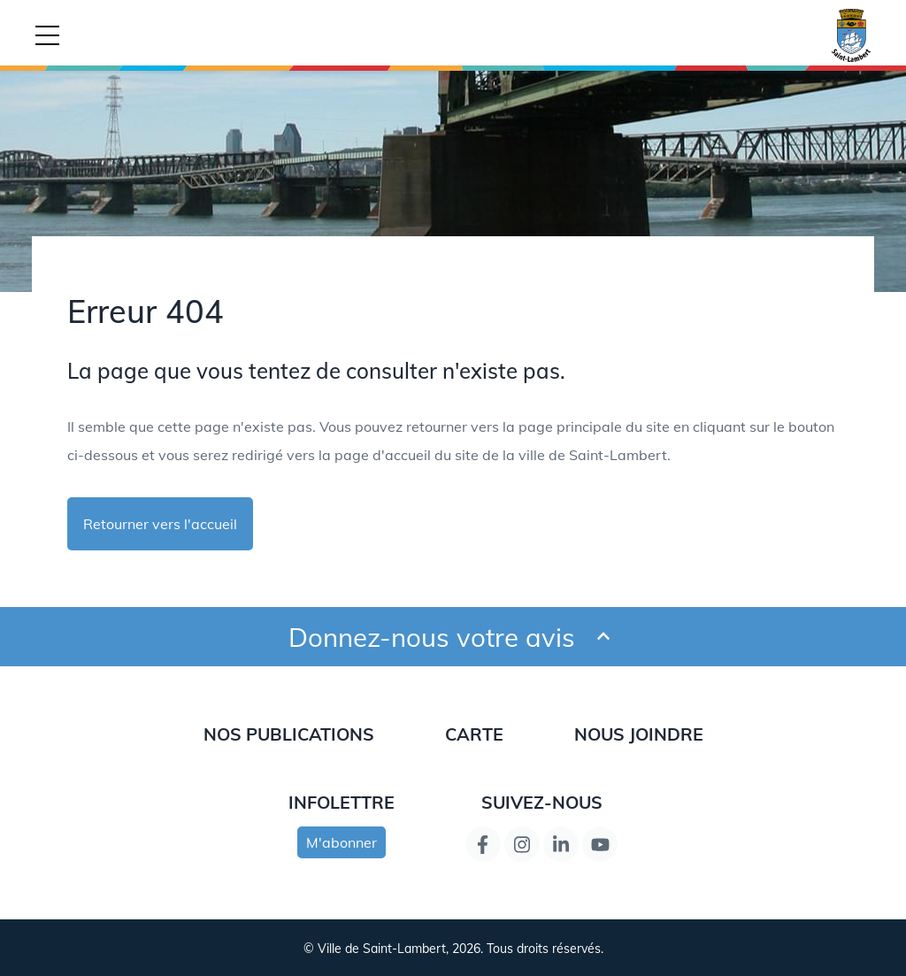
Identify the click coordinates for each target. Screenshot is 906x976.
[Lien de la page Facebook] (483, 844)
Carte (474, 734)
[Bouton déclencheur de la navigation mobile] (47, 35)
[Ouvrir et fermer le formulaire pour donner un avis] (603, 636)
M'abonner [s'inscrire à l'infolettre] (341, 842)
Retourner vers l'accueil (160, 524)
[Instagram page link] (522, 844)
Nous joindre (638, 734)
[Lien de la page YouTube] (600, 844)
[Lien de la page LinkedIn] (561, 844)
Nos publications (288, 734)
